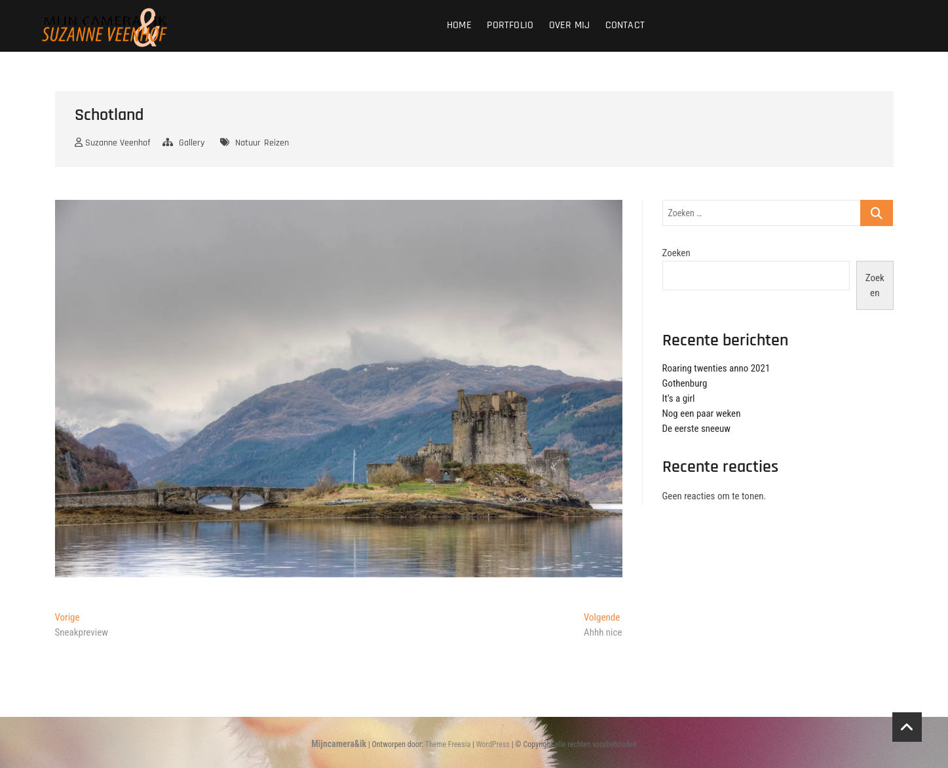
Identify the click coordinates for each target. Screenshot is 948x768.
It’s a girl (678, 398)
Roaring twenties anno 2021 (716, 368)
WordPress (493, 744)
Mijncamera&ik (338, 744)
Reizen (276, 143)
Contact (625, 25)
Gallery (191, 143)
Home (459, 25)
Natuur (248, 143)
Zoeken (676, 253)
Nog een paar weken (701, 413)
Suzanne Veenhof (112, 143)
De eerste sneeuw (696, 428)
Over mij (569, 25)
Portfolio (510, 25)
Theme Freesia (447, 744)
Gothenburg (685, 383)
